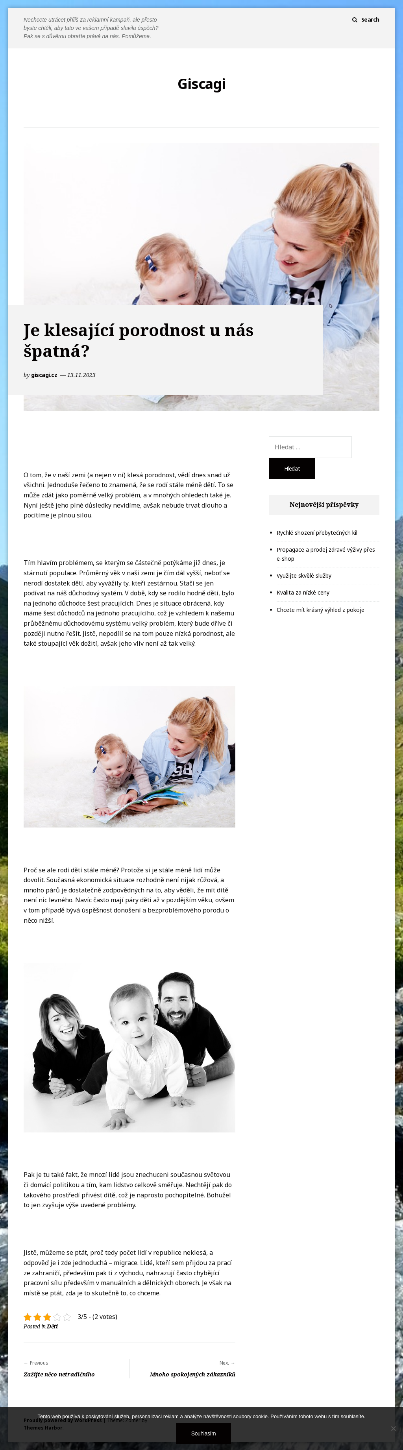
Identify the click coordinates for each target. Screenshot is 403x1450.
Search (370, 19)
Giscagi (201, 84)
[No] (393, 1428)
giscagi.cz (45, 375)
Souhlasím (203, 1433)
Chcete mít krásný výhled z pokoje (320, 609)
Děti (52, 1326)
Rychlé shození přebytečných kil (317, 532)
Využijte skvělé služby (304, 575)
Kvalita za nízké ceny (303, 592)
